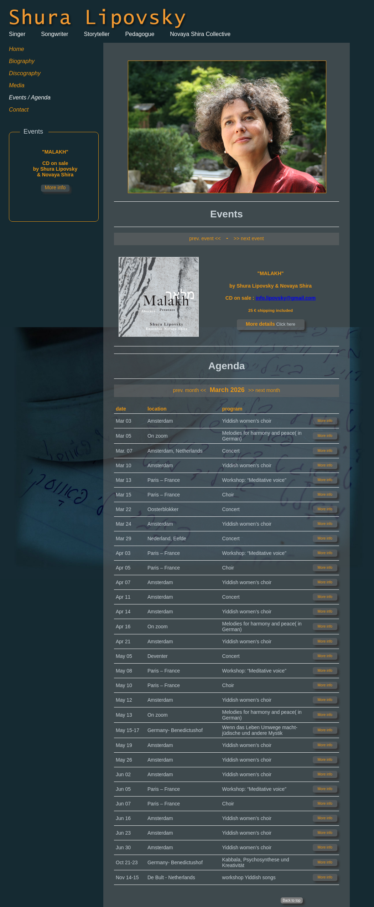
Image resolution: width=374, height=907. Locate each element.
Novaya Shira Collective (200, 34)
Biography (22, 61)
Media (17, 85)
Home (16, 49)
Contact (18, 110)
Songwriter (54, 34)
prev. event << (204, 238)
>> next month (264, 390)
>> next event (249, 238)
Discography (25, 73)
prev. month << (189, 390)
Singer (17, 34)
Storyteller (97, 34)
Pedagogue (139, 34)
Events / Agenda (30, 97)
